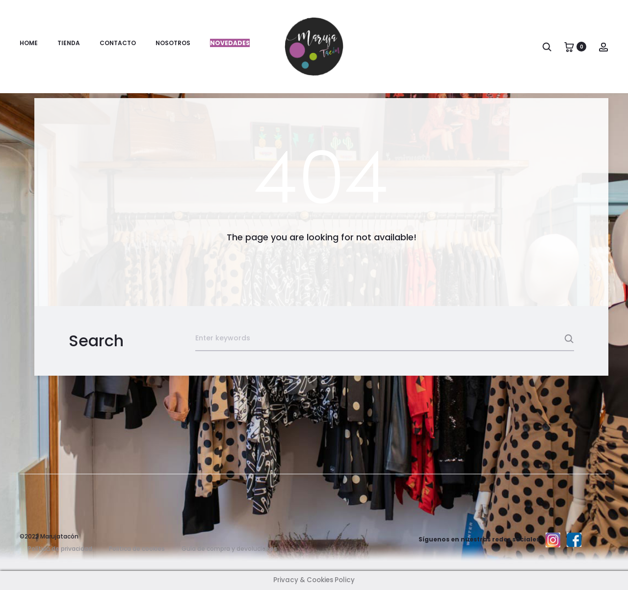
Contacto (118, 43)
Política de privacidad (60, 548)
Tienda (68, 43)
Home (29, 43)
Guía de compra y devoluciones (229, 548)
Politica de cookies (137, 548)
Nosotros (173, 43)
